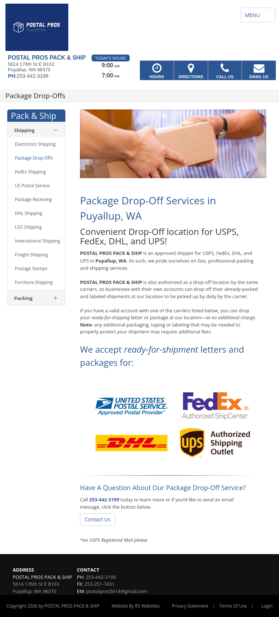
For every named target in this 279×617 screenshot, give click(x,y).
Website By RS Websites (136, 606)
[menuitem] (36, 130)
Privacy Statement (190, 606)
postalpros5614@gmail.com (116, 591)
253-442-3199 (104, 499)
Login (267, 606)
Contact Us (97, 519)
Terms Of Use (233, 606)
